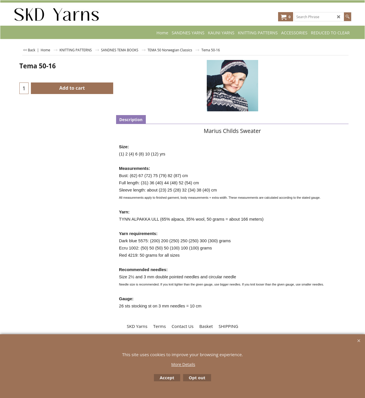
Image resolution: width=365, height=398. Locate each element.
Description (131, 119)
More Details (183, 364)
